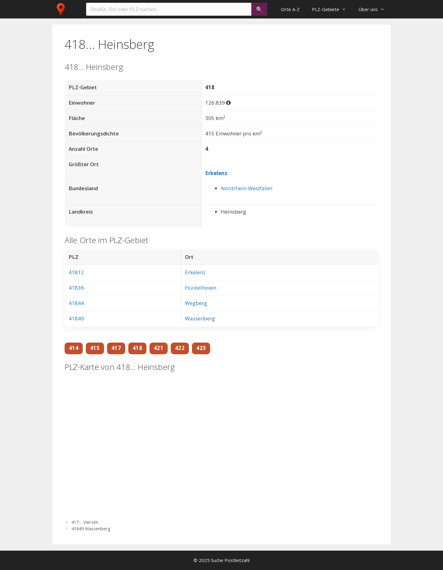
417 (116, 347)
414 (73, 347)
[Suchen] (259, 9)
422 (180, 347)
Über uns (374, 9)
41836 (76, 287)
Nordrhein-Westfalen (246, 188)
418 (137, 347)
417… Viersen (84, 522)
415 (95, 347)
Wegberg (196, 303)
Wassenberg (200, 318)
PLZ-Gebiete (332, 9)
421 (158, 347)
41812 (76, 272)
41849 (76, 318)
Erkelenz (216, 173)
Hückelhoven (200, 287)
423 (201, 347)
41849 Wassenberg (90, 529)
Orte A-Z (290, 9)
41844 (76, 303)
